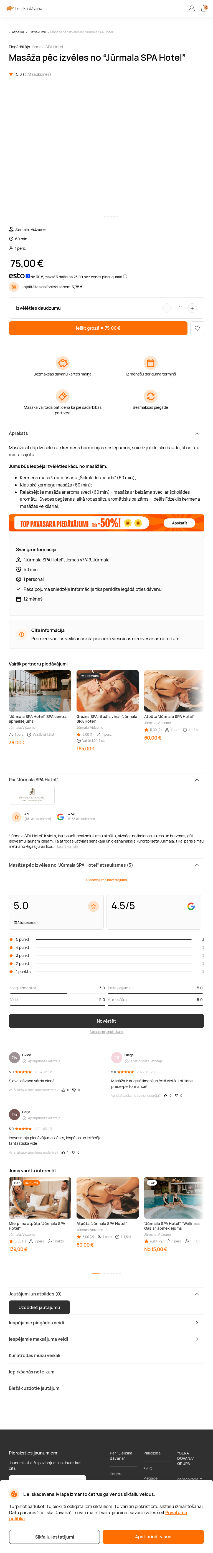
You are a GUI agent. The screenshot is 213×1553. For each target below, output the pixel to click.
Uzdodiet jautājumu (39, 1307)
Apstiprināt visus (153, 1537)
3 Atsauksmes (36, 74)
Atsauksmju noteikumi (106, 1031)
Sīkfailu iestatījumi (54, 1537)
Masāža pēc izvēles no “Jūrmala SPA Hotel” (82, 32)
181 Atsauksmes (38, 818)
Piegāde (150, 1478)
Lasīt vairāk (67, 846)
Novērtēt (106, 1021)
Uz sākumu (38, 32)
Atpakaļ (18, 32)
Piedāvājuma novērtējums (106, 880)
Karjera (116, 1473)
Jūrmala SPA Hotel (47, 46)
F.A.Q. (148, 1468)
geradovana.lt (189, 1479)
